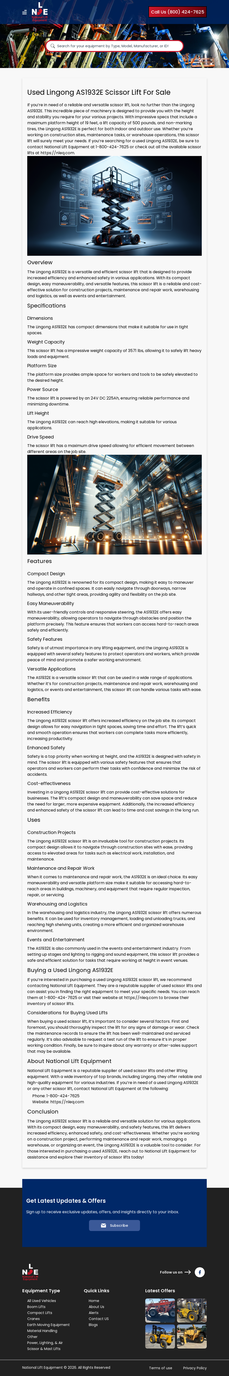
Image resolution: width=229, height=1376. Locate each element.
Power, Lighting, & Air (45, 1342)
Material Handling (42, 1330)
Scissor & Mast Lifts (43, 1348)
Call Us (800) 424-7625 (177, 12)
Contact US (99, 1318)
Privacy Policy (195, 1368)
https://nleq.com (57, 153)
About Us (96, 1306)
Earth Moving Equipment (48, 1324)
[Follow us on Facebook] (200, 1272)
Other (32, 1336)
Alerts (93, 1312)
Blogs (93, 1324)
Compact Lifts (39, 1312)
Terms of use (160, 1368)
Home (94, 1300)
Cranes (33, 1318)
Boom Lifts (36, 1306)
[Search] (52, 46)
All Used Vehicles (41, 1300)
